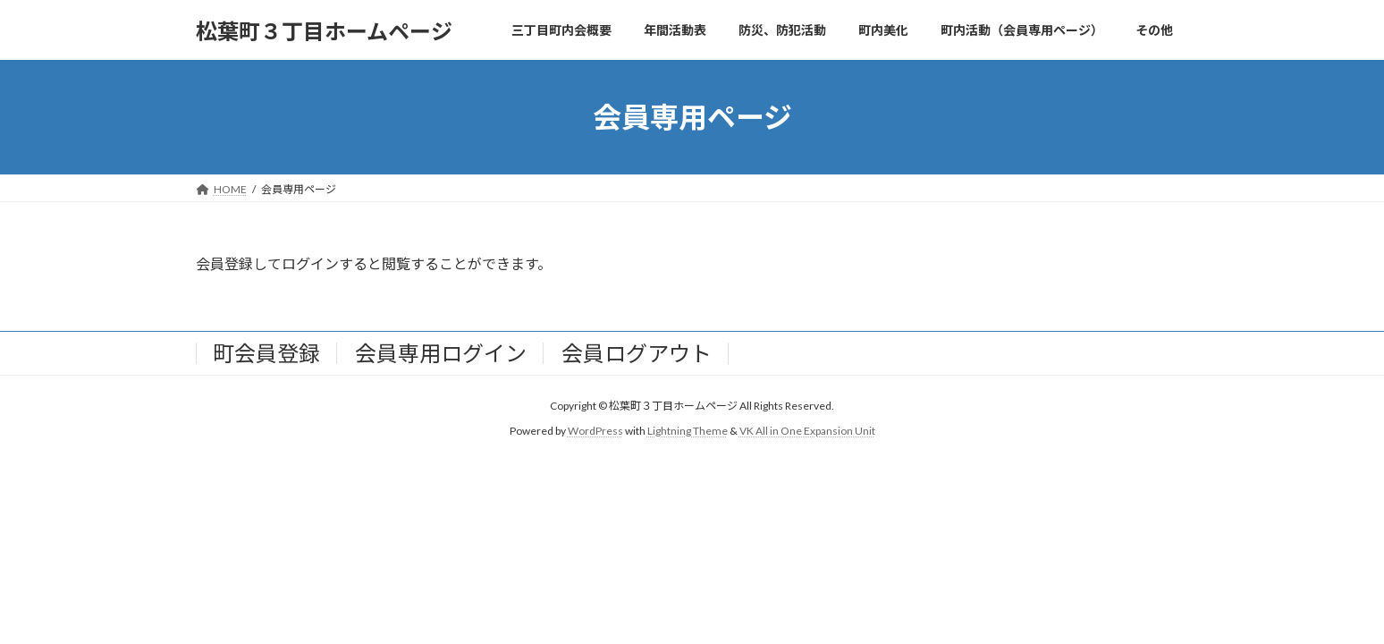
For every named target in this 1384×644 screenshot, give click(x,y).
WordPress (595, 431)
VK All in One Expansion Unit (807, 431)
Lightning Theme (687, 431)
